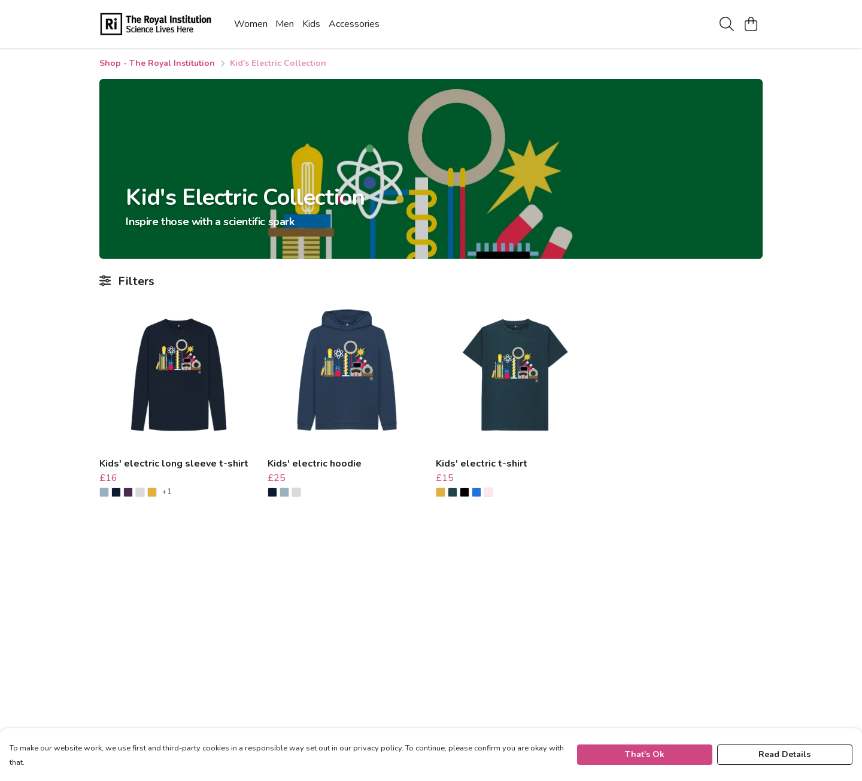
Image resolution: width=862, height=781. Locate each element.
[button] (104, 492)
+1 (167, 492)
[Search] (727, 24)
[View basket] (751, 24)
